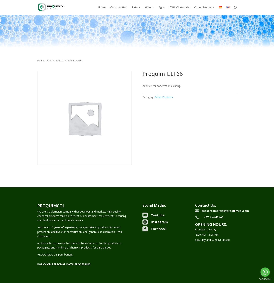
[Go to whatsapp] (265, 272)
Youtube (158, 215)
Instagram (159, 222)
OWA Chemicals (179, 7)
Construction (118, 7)
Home (101, 7)
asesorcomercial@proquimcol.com (225, 211)
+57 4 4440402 (214, 217)
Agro (162, 7)
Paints (136, 7)
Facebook (159, 229)
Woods (149, 7)
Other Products (204, 7)
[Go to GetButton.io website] (265, 279)
